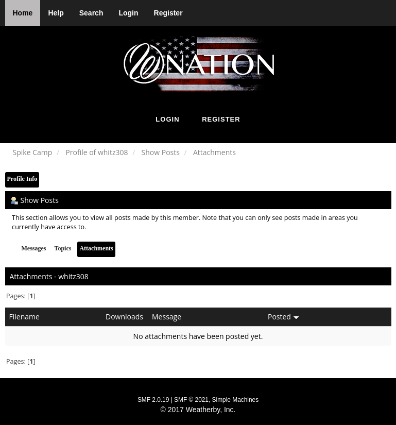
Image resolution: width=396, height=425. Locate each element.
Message (166, 316)
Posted (283, 316)
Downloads (124, 316)
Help (55, 13)
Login (128, 13)
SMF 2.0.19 (153, 399)
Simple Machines (235, 399)
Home (23, 13)
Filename (24, 316)
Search (91, 13)
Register (168, 13)
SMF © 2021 (191, 399)
